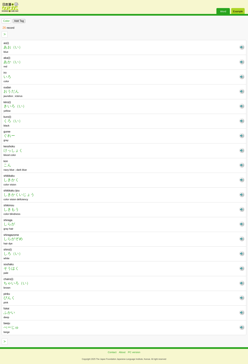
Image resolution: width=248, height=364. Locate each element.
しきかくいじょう (19, 194)
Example (238, 11)
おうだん (11, 91)
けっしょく (13, 150)
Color (6, 20)
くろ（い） (13, 121)
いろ (7, 77)
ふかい (9, 312)
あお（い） (13, 47)
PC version (134, 352)
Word (223, 11)
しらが (9, 224)
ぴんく (9, 298)
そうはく (11, 268)
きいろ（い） (15, 106)
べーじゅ (11, 327)
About (122, 352)
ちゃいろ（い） (17, 283)
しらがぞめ (13, 239)
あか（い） (13, 62)
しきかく (11, 180)
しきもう (11, 209)
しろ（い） (13, 253)
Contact (112, 352)
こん (7, 165)
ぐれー (9, 136)
